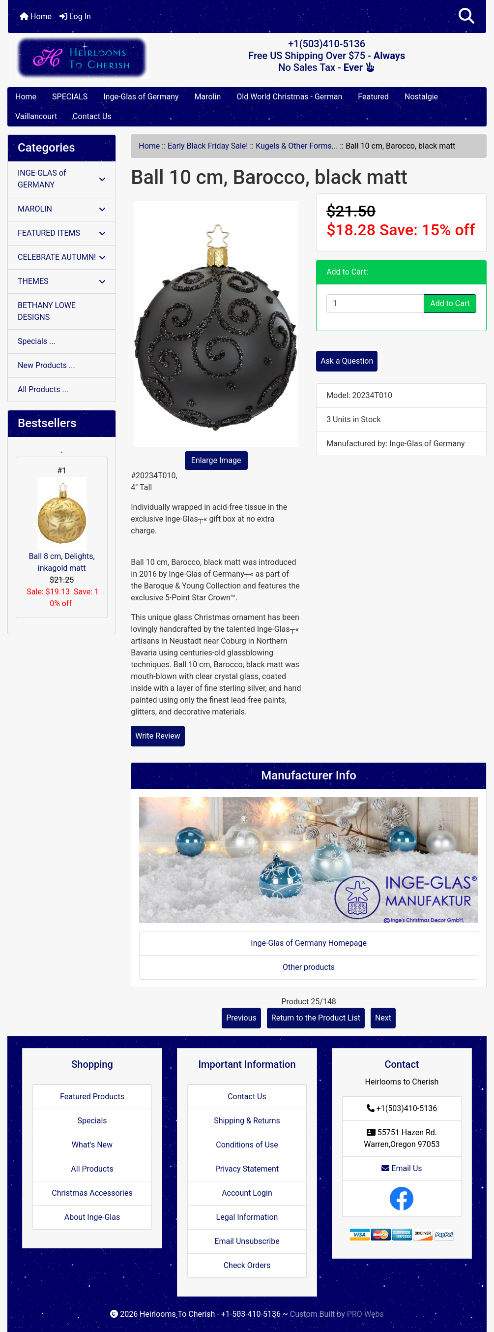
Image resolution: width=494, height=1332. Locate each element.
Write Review (157, 736)
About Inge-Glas (92, 1217)
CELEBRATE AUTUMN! (62, 257)
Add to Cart (450, 303)
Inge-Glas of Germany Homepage (309, 943)
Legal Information (247, 1217)
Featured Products (92, 1096)
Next (383, 1017)
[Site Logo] (87, 57)
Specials (92, 1120)
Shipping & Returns (247, 1120)
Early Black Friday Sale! (208, 146)
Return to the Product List (315, 1017)
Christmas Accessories (92, 1193)
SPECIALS (69, 96)
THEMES (62, 281)
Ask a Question (346, 361)
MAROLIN (62, 209)
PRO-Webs (365, 1314)
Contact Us (92, 116)
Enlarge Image (216, 460)
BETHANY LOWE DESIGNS (47, 311)
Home (36, 16)
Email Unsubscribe (246, 1241)
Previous (241, 1017)
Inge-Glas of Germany (140, 96)
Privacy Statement (247, 1169)
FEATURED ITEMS (62, 233)
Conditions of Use (247, 1144)
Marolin (208, 96)
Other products (309, 967)
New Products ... (46, 365)
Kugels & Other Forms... (297, 146)
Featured (373, 96)
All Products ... (43, 389)
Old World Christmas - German (289, 96)
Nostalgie (421, 96)
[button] (466, 16)
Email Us (401, 1168)
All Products (92, 1169)
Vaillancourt (36, 116)
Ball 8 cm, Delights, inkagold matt (62, 525)
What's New (92, 1144)
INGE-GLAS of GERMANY (62, 178)
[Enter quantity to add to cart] (375, 303)
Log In (75, 16)
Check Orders (247, 1265)
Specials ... (37, 341)
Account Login (247, 1193)
